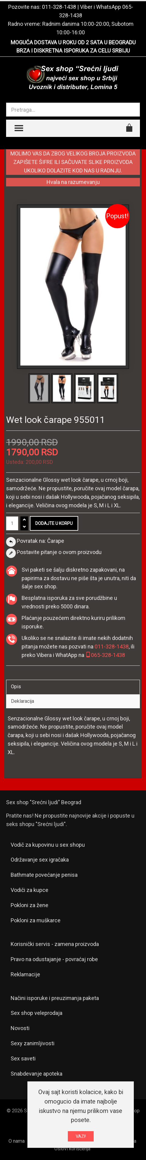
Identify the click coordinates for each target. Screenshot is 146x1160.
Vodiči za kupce (29, 890)
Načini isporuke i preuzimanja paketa (55, 998)
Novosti (20, 1028)
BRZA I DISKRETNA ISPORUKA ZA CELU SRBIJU (73, 50)
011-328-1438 (59, 7)
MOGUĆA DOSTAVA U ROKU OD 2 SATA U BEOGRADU (73, 42)
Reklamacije (25, 974)
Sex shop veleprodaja (36, 1013)
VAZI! (81, 1136)
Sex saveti (23, 1058)
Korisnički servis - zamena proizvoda (55, 944)
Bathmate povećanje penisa (44, 875)
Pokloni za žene (29, 905)
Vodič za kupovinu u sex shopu (48, 845)
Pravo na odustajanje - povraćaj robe (54, 959)
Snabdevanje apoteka (36, 1073)
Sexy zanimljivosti (32, 1043)
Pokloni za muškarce (36, 920)
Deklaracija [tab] (22, 701)
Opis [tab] (16, 686)
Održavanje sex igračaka (40, 859)
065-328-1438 (105, 655)
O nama (17, 1141)
